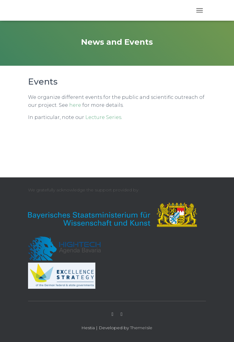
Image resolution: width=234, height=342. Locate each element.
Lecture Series (103, 117)
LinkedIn (122, 314)
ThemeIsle (141, 327)
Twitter (112, 314)
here (75, 105)
